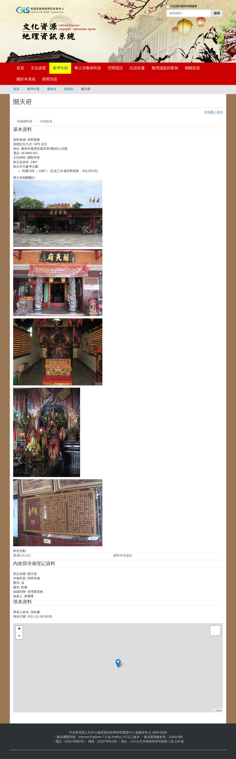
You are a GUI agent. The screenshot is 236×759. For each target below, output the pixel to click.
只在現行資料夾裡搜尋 (183, 6)
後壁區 (68, 89)
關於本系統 (26, 79)
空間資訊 (115, 68)
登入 (160, 19)
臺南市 (51, 89)
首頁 (20, 68)
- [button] (19, 636)
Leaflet (218, 710)
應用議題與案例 (164, 68)
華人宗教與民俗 (88, 68)
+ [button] (19, 629)
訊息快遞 (137, 68)
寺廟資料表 (24, 121)
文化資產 (38, 68)
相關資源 (192, 68)
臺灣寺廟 (60, 68)
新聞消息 (49, 79)
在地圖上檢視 (213, 112)
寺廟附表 (46, 121)
